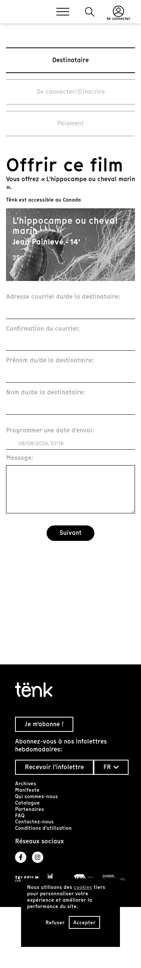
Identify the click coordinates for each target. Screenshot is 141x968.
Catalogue (27, 802)
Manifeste (27, 790)
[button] (89, 12)
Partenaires (29, 809)
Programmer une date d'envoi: (50, 431)
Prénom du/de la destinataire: (50, 361)
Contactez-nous (34, 821)
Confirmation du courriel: (43, 329)
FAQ (19, 815)
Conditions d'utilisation (43, 828)
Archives (25, 783)
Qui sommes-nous (36, 796)
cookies (83, 887)
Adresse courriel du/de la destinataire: (63, 297)
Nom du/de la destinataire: (45, 393)
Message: (19, 458)
